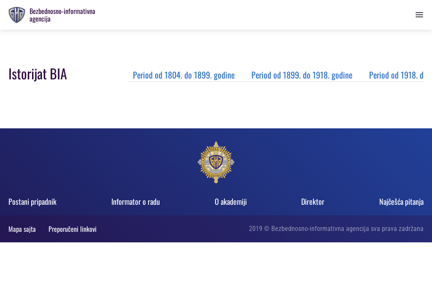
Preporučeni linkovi (73, 229)
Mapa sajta (22, 229)
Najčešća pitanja (401, 201)
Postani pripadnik (32, 201)
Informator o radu (135, 201)
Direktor (312, 201)
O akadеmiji (231, 201)
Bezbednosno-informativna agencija (62, 14)
